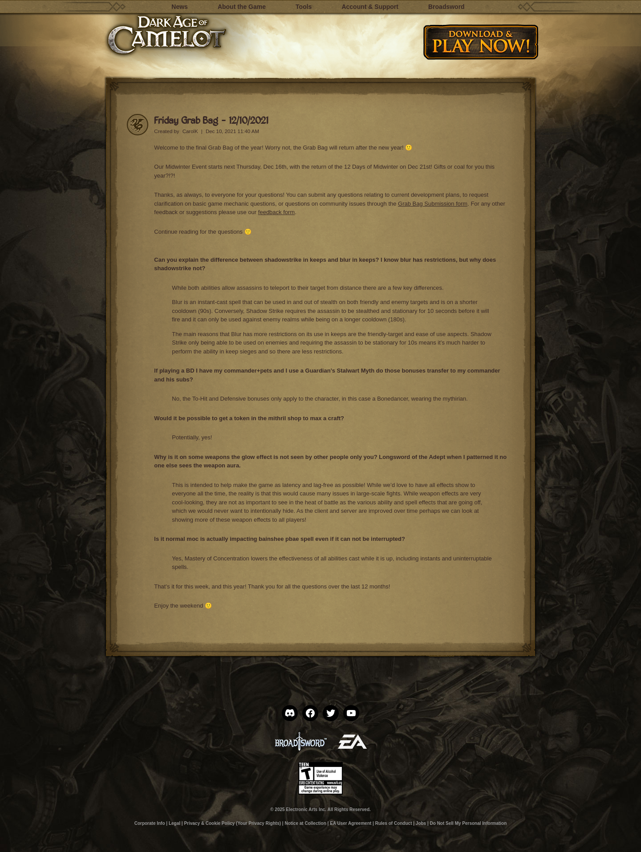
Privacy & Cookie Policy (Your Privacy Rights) (232, 823)
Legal (174, 823)
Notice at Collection (305, 823)
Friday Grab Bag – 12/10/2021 (211, 120)
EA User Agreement (350, 823)
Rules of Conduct (393, 823)
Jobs (421, 823)
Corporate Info (149, 823)
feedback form (276, 212)
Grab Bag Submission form (432, 203)
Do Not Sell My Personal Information (468, 823)
